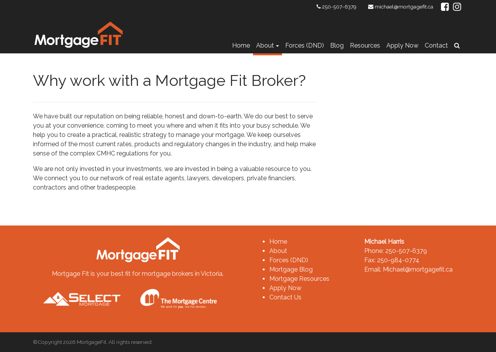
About (265, 45)
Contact (436, 45)
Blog (337, 45)
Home (241, 45)
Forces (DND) (304, 45)
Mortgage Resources (299, 278)
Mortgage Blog (291, 269)
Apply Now (402, 45)
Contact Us (285, 297)
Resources (365, 45)
